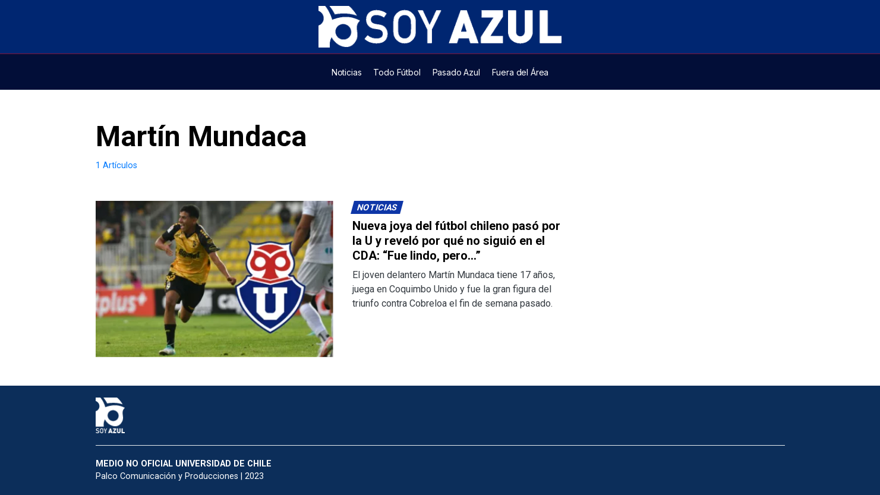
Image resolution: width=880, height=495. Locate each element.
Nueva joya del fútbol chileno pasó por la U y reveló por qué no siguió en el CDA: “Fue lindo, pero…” (456, 241)
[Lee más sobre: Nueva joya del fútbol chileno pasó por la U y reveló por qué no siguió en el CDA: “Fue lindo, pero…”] (214, 279)
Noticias (376, 208)
